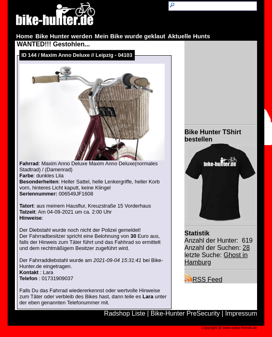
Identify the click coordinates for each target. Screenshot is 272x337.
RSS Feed (203, 279)
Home (24, 36)
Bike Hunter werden (64, 36)
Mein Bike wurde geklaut (130, 36)
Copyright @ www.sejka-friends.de (229, 328)
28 (246, 247)
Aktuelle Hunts (189, 36)
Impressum (241, 313)
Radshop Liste (124, 313)
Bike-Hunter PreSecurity (185, 313)
